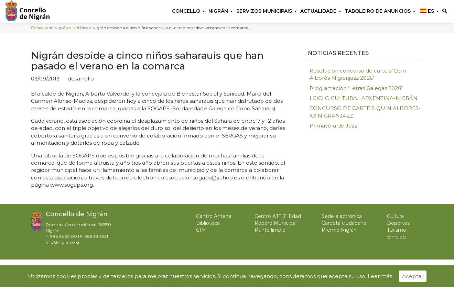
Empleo (396, 237)
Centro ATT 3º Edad (278, 216)
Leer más (380, 276)
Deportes (398, 223)
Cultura (395, 216)
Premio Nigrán (339, 230)
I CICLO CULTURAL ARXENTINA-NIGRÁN (364, 98)
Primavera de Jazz (333, 125)
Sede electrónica (342, 216)
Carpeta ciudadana (344, 223)
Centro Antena (213, 216)
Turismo (396, 230)
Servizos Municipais (266, 11)
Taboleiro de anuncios (380, 11)
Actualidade (320, 11)
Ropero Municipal (275, 223)
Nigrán (220, 11)
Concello (188, 11)
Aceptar (412, 276)
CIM (201, 230)
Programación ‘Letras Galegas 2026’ (356, 88)
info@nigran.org (62, 242)
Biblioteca (208, 223)
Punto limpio (270, 230)
